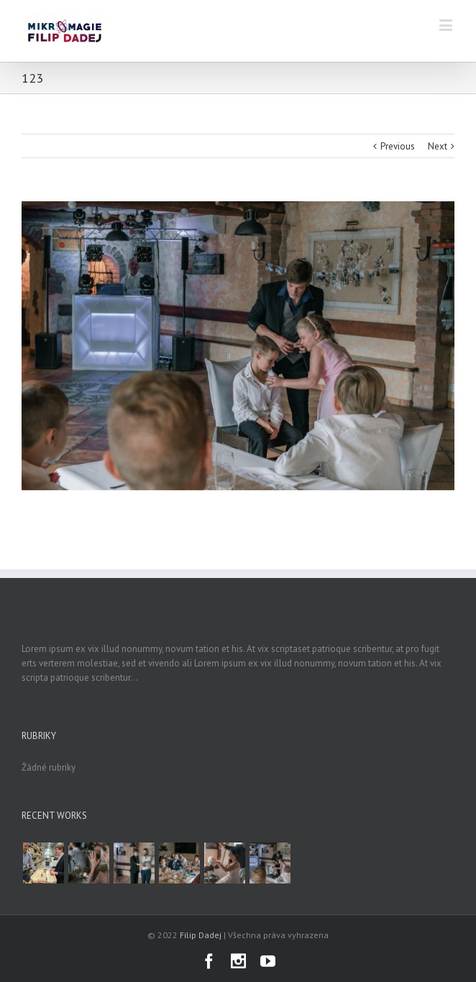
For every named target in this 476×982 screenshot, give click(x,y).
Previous (397, 146)
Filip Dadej (200, 935)
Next (437, 146)
